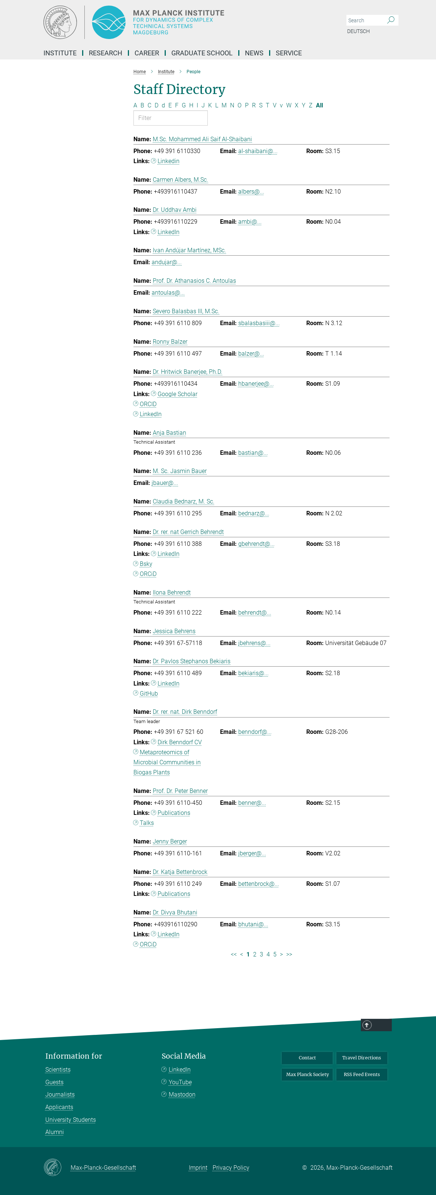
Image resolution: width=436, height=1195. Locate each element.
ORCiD (148, 573)
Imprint (198, 1167)
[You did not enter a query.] (364, 20)
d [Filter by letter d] (163, 105)
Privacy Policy (231, 1167)
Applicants (59, 1107)
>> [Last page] (289, 954)
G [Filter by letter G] (184, 105)
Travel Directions (361, 1057)
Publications (174, 812)
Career (147, 53)
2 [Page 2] (254, 954)
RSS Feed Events (362, 1074)
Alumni (54, 1132)
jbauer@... (165, 482)
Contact (307, 1057)
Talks (147, 822)
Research (105, 53)
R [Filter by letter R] (254, 105)
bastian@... (253, 452)
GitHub (149, 693)
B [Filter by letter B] (142, 105)
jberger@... (252, 853)
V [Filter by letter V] (275, 105)
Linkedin (169, 161)
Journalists (60, 1094)
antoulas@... (168, 292)
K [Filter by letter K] (210, 105)
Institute (60, 53)
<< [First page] (234, 954)
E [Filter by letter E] (170, 105)
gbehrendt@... (256, 543)
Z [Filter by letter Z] (311, 105)
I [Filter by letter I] (197, 105)
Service (289, 53)
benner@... (252, 802)
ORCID (148, 404)
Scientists (58, 1069)
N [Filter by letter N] (232, 105)
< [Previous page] (241, 954)
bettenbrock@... (258, 883)
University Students (70, 1119)
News (254, 53)
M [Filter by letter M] (224, 105)
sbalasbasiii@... (259, 323)
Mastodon (182, 1094)
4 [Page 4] (268, 954)
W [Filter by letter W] (288, 105)
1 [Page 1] (248, 954)
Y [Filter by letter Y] (304, 105)
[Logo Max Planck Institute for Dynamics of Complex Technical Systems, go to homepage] (182, 22)
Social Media (184, 1056)
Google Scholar (177, 394)
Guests (54, 1082)
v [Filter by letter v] (281, 105)
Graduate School (202, 53)
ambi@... (250, 221)
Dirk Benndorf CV (180, 742)
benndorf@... (255, 731)
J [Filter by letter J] (203, 105)
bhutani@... (253, 924)
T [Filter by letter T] (267, 105)
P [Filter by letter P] (247, 105)
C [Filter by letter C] (149, 105)
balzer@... (251, 353)
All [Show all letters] (319, 105)
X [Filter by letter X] (296, 105)
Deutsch (358, 31)
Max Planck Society (307, 1074)
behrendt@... (254, 612)
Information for (73, 1056)
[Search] (390, 20)
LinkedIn (169, 232)
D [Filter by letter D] (156, 105)
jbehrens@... (254, 643)
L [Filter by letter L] (216, 105)
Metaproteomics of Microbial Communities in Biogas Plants (167, 762)
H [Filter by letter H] (191, 105)
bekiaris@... (253, 673)
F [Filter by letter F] (176, 105)
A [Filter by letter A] (135, 105)
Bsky (146, 563)
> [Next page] (281, 954)
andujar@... (167, 262)
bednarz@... (253, 513)
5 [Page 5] (275, 954)
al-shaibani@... (258, 151)
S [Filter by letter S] (260, 105)
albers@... (251, 191)
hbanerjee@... (256, 383)
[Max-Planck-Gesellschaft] (57, 1168)
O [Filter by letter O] (240, 105)
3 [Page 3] (261, 954)
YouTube (180, 1082)
